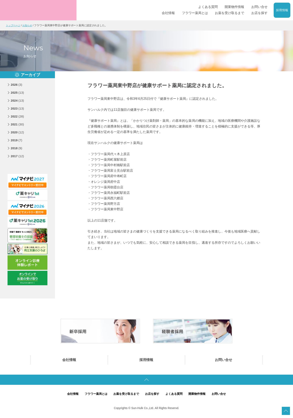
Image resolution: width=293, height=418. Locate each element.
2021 (18, 124)
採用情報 (282, 10)
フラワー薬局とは (93, 395)
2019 (17, 140)
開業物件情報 (200, 395)
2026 (17, 84)
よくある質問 (175, 395)
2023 (18, 108)
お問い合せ (223, 361)
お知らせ (29, 25)
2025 (18, 92)
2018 (17, 148)
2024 (18, 100)
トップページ (14, 25)
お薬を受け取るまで (125, 395)
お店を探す (152, 395)
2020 (18, 132)
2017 (18, 156)
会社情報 (69, 361)
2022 (18, 116)
